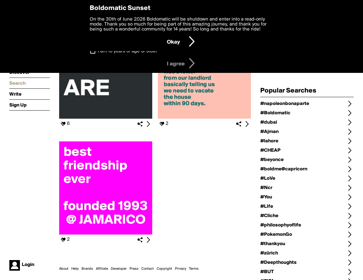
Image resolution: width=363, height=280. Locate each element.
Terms (194, 269)
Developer (119, 269)
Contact (147, 269)
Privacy (180, 269)
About (63, 269)
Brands (87, 269)
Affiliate (102, 269)
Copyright (164, 269)
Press (134, 269)
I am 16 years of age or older (127, 51)
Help (75, 269)
